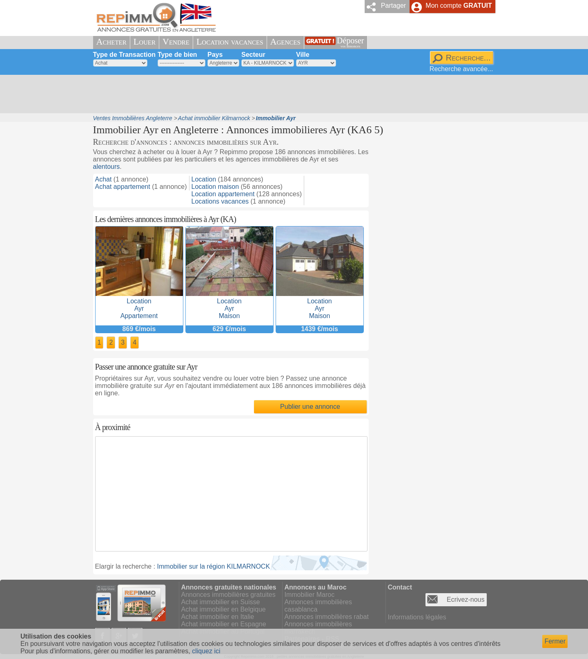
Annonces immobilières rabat (327, 616)
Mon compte (458, 5)
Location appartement (223, 194)
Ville (303, 54)
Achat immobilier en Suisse (220, 601)
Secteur (253, 54)
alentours (106, 166)
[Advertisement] (291, 94)
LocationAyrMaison (229, 304)
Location (204, 179)
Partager (393, 5)
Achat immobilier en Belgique (223, 609)
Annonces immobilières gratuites (228, 594)
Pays (215, 54)
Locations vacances (220, 201)
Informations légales (417, 617)
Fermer (555, 641)
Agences (285, 41)
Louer (145, 41)
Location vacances (229, 41)
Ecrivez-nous (465, 599)
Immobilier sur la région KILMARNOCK (213, 566)
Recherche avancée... (461, 68)
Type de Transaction (124, 54)
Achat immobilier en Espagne (223, 624)
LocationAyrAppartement (139, 304)
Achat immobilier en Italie (217, 616)
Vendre (176, 41)
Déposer (350, 42)
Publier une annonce (310, 406)
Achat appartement (122, 186)
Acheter (111, 41)
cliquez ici (206, 651)
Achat (103, 179)
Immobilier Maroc (310, 594)
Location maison (215, 186)
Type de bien (177, 54)
